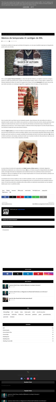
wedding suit (28, 336)
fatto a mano (27, 314)
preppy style (44, 190)
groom (40, 314)
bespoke (16, 312)
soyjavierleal (5, 41)
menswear (14, 190)
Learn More (26, 7)
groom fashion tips (47, 314)
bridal (33, 312)
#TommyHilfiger (6, 312)
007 (12, 312)
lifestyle (8, 190)
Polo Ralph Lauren (36, 190)
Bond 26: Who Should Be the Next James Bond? (20, 298)
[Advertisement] (28, 20)
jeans (6, 34)
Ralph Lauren (5, 192)
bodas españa (27, 312)
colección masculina (41, 312)
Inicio (4, 34)
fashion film (14, 314)
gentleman (34, 314)
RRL (10, 192)
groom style (5, 316)
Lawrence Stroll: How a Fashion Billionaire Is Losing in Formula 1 (25, 285)
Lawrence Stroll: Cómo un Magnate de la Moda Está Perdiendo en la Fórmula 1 (28, 291)
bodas (21, 312)
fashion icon (21, 314)
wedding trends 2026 (28, 341)
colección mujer (6, 314)
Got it (32, 7)
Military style (20, 190)
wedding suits (28, 338)
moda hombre (28, 190)
